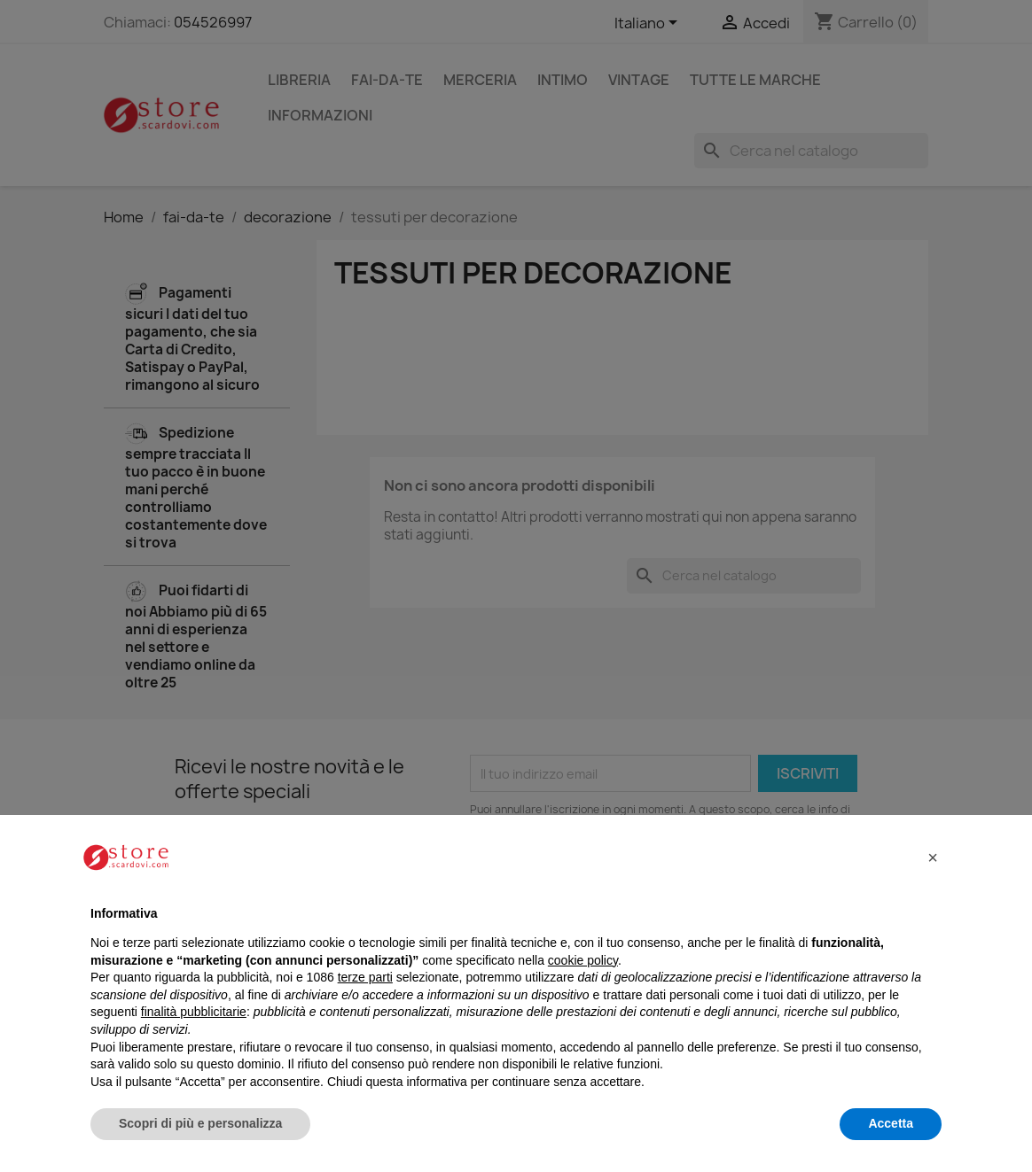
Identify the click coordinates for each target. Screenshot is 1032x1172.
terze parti (365, 977)
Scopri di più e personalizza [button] (200, 1123)
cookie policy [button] (583, 960)
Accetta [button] (890, 1123)
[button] (933, 857)
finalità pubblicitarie (193, 1012)
